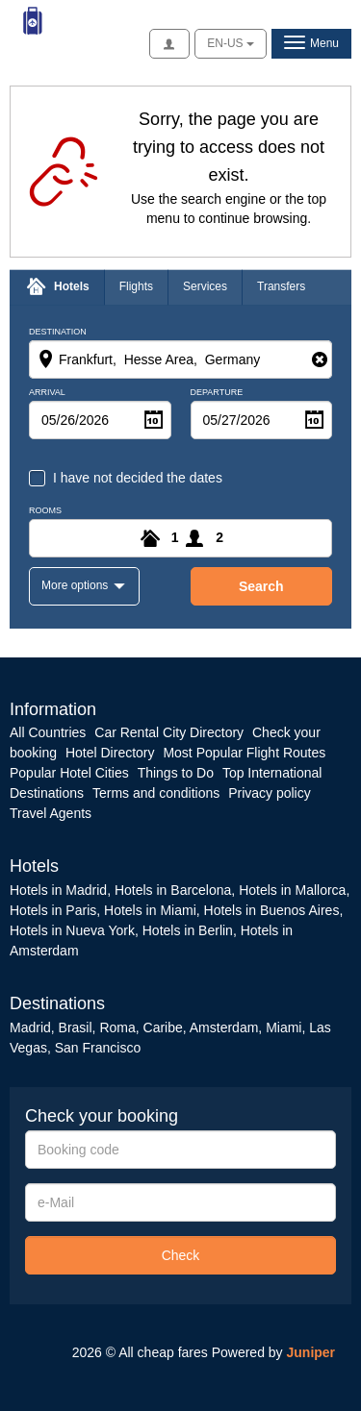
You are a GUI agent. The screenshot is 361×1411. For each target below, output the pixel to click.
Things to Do (176, 772)
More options (76, 585)
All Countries (48, 732)
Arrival (47, 392)
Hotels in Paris (53, 910)
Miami (281, 1027)
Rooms (45, 511)
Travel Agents (50, 813)
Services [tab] (205, 286)
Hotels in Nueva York (72, 930)
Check (181, 1255)
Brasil (75, 1027)
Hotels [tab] (72, 286)
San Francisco (98, 1047)
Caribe (163, 1027)
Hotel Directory (110, 752)
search (261, 586)
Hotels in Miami (150, 910)
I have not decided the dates (137, 477)
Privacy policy (269, 793)
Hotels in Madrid (58, 890)
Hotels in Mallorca (292, 890)
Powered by (273, 1352)
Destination (58, 332)
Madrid (30, 1027)
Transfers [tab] (281, 286)
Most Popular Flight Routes (244, 752)
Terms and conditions (155, 793)
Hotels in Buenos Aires (272, 910)
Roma (117, 1027)
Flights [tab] (136, 286)
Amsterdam (224, 1027)
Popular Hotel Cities (69, 772)
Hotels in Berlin (187, 930)
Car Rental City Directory (169, 732)
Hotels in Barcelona (173, 890)
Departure (217, 392)
